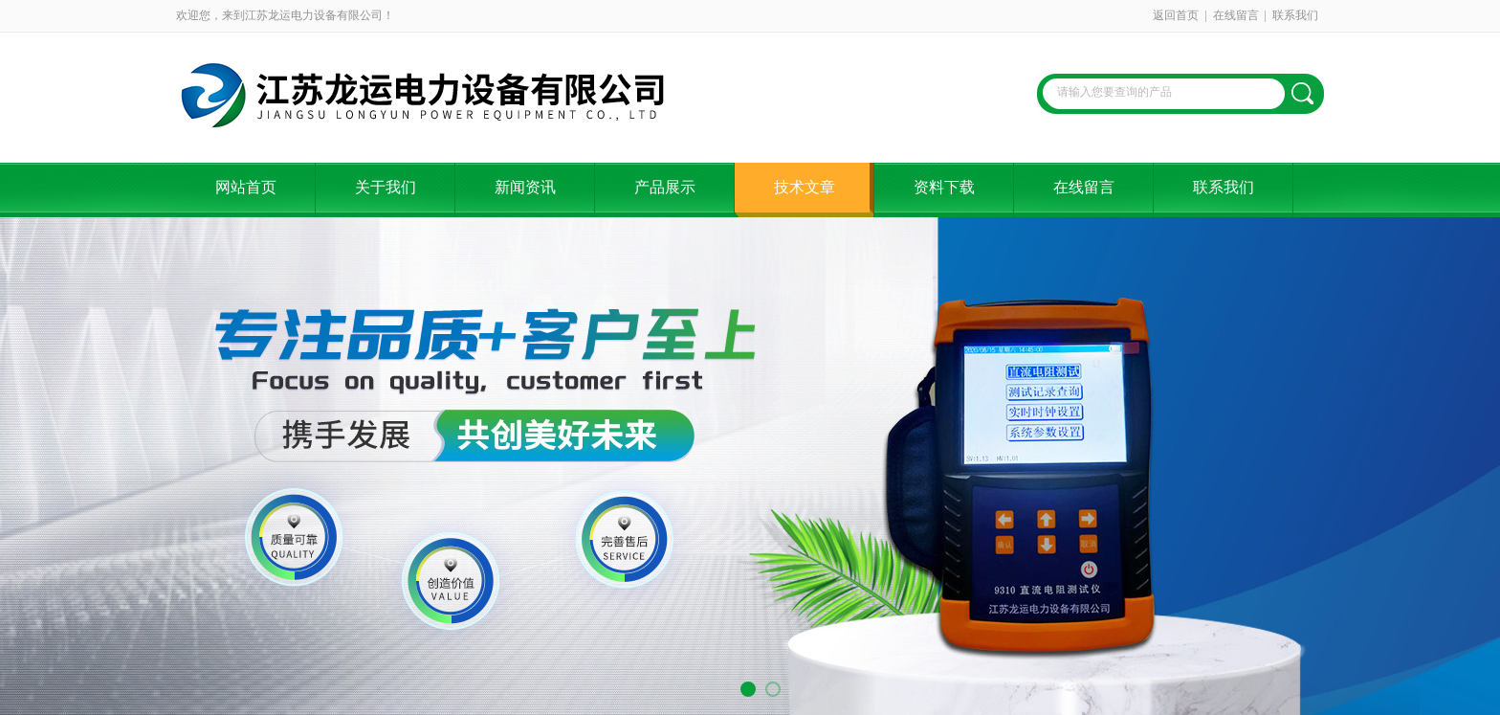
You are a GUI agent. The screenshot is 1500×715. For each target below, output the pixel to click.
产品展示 (664, 187)
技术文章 (804, 187)
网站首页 (245, 187)
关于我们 (385, 187)
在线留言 (1236, 15)
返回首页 (1176, 15)
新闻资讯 (525, 187)
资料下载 (944, 187)
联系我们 (1295, 15)
